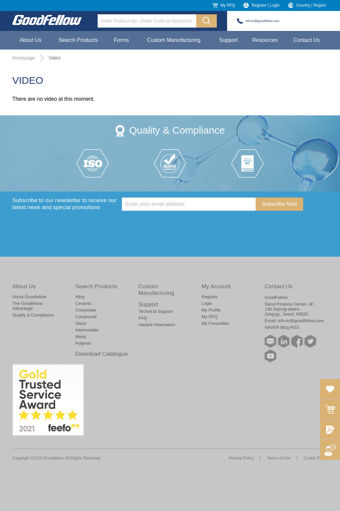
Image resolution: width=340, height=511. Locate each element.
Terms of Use (279, 458)
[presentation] (172, 224)
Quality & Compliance (33, 315)
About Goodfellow (29, 296)
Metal (80, 336)
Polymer (83, 343)
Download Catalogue (101, 354)
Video (54, 58)
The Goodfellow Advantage (27, 306)
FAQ (142, 318)
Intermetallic (87, 329)
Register (209, 296)
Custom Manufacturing (174, 40)
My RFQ (227, 5)
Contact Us (307, 40)
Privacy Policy (241, 458)
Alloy (80, 296)
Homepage (23, 58)
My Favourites (215, 323)
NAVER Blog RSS (282, 327)
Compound (86, 316)
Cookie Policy (315, 458)
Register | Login (266, 5)
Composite (85, 310)
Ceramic (83, 303)
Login (207, 303)
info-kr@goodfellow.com (262, 21)
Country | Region (311, 5)
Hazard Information (156, 324)
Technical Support (155, 311)
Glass (80, 323)
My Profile (211, 310)
